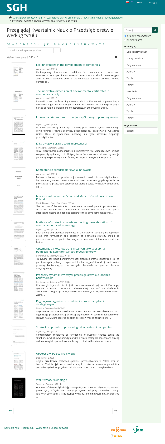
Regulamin (28, 427)
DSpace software (59, 427)
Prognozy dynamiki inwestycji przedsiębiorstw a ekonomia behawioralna (73, 276)
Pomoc (140, 2)
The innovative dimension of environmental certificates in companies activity (72, 92)
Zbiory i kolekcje (135, 58)
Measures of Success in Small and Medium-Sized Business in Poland (74, 197)
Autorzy (131, 71)
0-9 (8, 44)
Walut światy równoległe (51, 380)
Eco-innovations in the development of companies (68, 65)
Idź (56, 50)
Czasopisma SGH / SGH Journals (63, 17)
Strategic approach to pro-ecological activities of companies (74, 327)
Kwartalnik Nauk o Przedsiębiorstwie (103, 17)
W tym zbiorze (133, 39)
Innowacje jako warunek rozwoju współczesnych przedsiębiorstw (77, 117)
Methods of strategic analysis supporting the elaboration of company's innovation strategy (73, 223)
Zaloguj (130, 130)
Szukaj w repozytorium (137, 35)
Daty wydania (134, 65)
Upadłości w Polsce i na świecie (56, 353)
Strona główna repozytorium (28, 17)
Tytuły (130, 78)
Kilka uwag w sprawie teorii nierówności (61, 143)
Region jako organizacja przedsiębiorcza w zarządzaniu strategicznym (71, 302)
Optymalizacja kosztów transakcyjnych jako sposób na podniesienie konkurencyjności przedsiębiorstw (70, 250)
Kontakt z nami (12, 427)
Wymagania (42, 427)
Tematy (130, 84)
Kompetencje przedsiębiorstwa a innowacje (63, 170)
